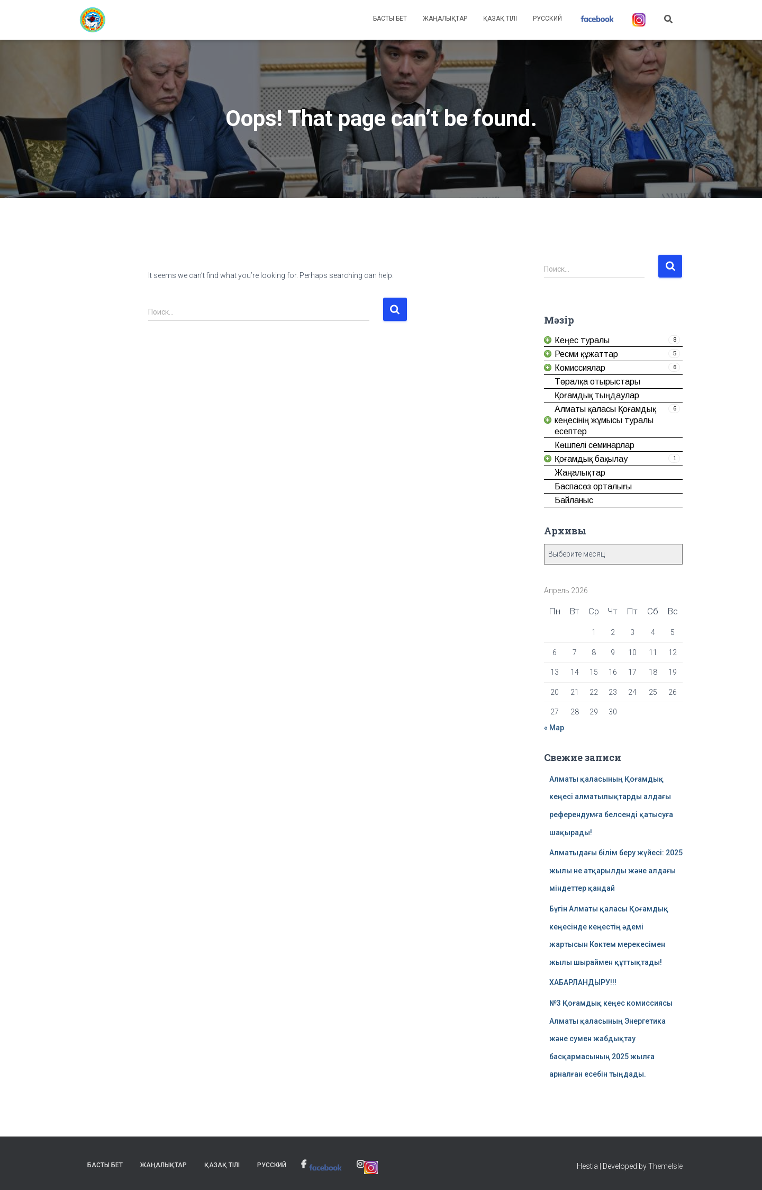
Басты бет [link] (390, 18)
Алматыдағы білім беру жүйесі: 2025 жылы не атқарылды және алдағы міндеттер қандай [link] (616, 870)
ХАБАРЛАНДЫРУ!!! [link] (582, 982)
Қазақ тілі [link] (500, 18)
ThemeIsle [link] (665, 1166)
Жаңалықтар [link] (445, 18)
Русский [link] (547, 18)
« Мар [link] (554, 727)
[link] (92, 20)
